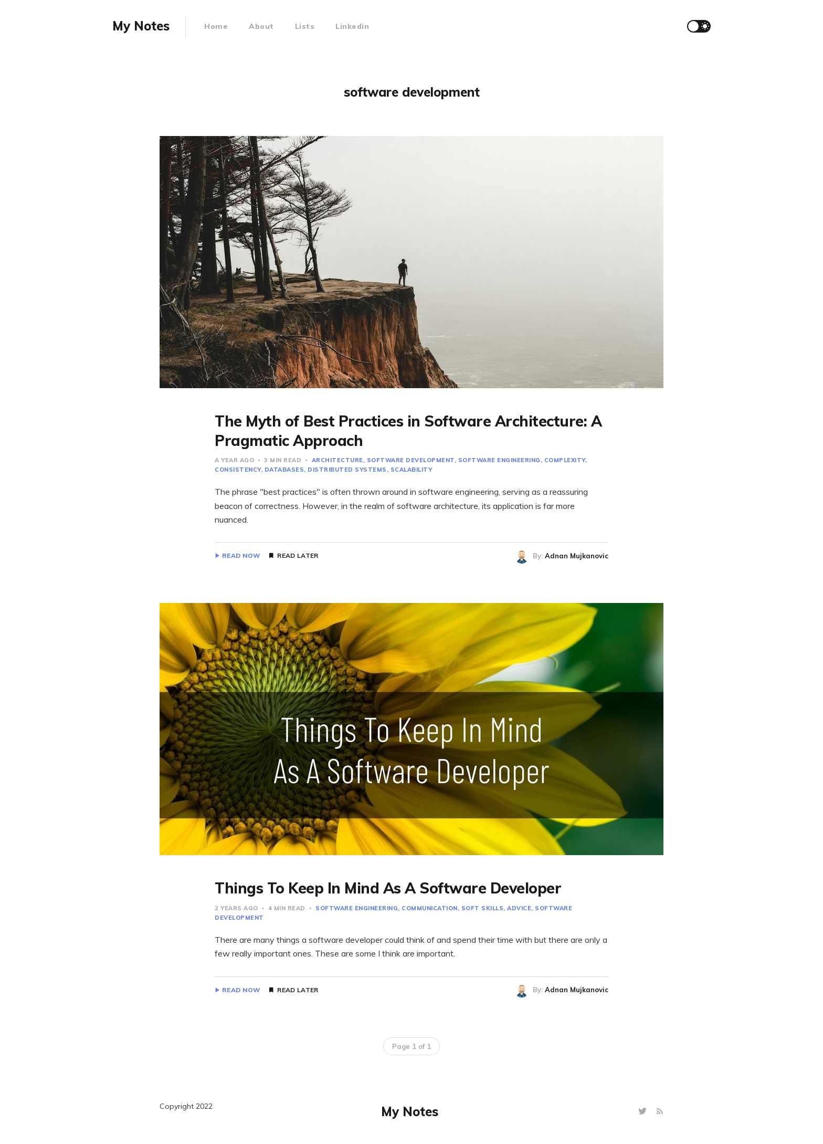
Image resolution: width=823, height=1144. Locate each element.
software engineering (499, 460)
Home (216, 26)
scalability (411, 469)
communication (430, 908)
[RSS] (659, 1112)
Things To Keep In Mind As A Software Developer (388, 888)
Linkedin (352, 26)
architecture (337, 460)
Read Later (297, 556)
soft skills (482, 908)
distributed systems (347, 469)
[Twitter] (643, 1112)
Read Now (241, 556)
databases (284, 469)
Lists (305, 26)
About (261, 26)
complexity (564, 460)
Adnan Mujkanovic (576, 556)
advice (519, 908)
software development (411, 460)
